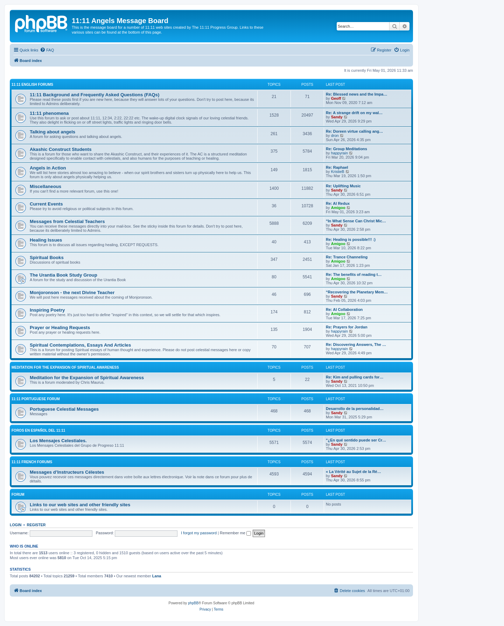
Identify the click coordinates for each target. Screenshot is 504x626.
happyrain (339, 153)
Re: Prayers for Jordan (347, 327)
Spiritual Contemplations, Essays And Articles (80, 345)
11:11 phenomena (49, 113)
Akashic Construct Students (61, 149)
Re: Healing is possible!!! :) (351, 239)
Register (36, 525)
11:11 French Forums (32, 462)
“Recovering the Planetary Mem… (357, 292)
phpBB (193, 603)
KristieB (337, 171)
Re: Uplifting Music (343, 186)
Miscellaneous (45, 186)
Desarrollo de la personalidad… (355, 408)
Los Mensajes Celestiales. (58, 440)
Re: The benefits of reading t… (354, 274)
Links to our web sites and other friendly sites (80, 504)
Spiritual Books (47, 257)
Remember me (235, 533)
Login (15, 525)
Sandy (337, 117)
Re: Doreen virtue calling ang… (354, 131)
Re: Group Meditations (346, 149)
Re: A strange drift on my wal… (354, 113)
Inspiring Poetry (47, 310)
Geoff (336, 98)
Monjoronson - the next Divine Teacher (72, 292)
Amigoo (338, 208)
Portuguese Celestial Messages (64, 409)
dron (335, 135)
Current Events (46, 204)
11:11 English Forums (32, 84)
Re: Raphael (337, 167)
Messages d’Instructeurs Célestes (67, 472)
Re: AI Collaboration (344, 309)
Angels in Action (48, 168)
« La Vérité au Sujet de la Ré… (353, 472)
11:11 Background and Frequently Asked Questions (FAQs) (94, 94)
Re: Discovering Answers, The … (356, 344)
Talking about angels (52, 131)
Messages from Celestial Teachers (67, 221)
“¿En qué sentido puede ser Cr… (356, 440)
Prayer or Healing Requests (60, 327)
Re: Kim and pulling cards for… (354, 377)
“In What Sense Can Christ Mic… (356, 221)
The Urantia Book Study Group (63, 275)
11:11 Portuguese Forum (36, 399)
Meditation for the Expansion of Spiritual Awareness (65, 367)
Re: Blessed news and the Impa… (356, 94)
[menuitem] (47, 50)
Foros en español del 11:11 (38, 430)
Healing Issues (46, 240)
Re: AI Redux (338, 203)
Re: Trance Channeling (347, 257)
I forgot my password (199, 533)
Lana (156, 576)
